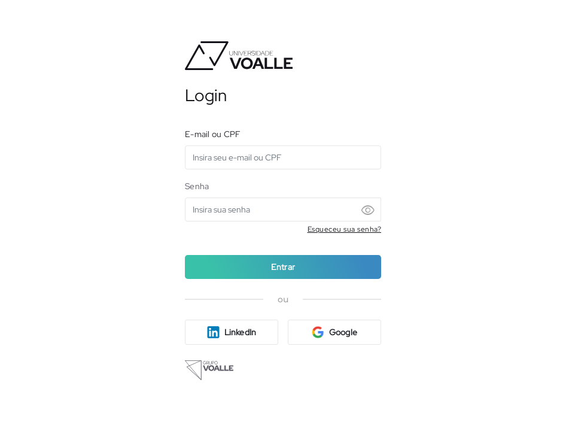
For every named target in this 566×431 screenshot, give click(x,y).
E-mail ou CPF (213, 134)
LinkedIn (231, 332)
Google (334, 332)
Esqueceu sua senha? (345, 229)
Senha (197, 186)
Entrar (283, 267)
